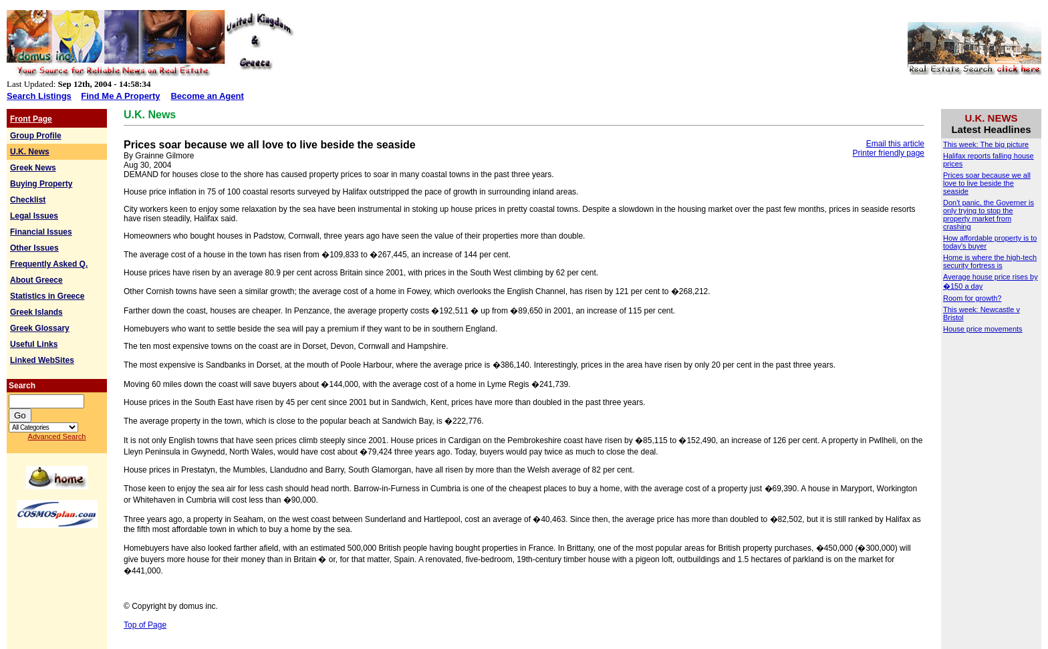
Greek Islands (36, 312)
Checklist (27, 200)
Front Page (31, 119)
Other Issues (34, 248)
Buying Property (41, 183)
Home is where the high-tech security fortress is (990, 261)
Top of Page (145, 625)
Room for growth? (972, 298)
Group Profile (35, 135)
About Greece (36, 280)
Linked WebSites (42, 360)
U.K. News (29, 151)
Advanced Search (57, 436)
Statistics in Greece (47, 296)
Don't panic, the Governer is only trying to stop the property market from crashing (988, 215)
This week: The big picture (986, 144)
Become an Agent (206, 96)
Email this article (895, 143)
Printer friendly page (888, 153)
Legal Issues (34, 216)
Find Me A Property (120, 96)
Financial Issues (41, 232)
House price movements (983, 329)
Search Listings (39, 96)
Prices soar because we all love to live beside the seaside (987, 183)
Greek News (33, 167)
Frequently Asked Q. (49, 264)
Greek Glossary (40, 328)
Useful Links (33, 344)
